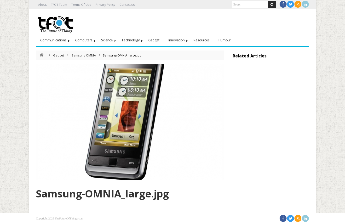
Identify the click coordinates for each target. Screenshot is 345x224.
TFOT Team (59, 4)
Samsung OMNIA (84, 55)
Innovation (176, 40)
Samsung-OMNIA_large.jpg (102, 193)
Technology (130, 40)
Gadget (154, 40)
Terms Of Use (81, 4)
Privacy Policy (105, 4)
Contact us (127, 4)
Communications (53, 40)
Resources (201, 40)
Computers (83, 40)
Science (107, 40)
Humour (224, 40)
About (42, 4)
